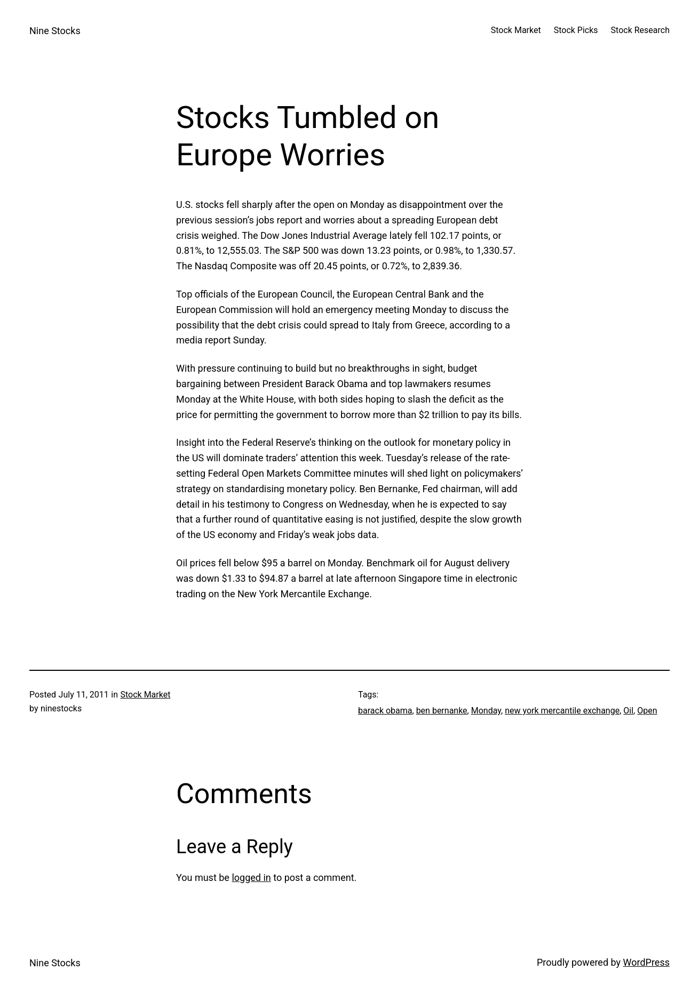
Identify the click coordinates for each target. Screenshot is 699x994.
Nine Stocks (55, 30)
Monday (486, 711)
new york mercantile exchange (562, 711)
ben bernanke (441, 711)
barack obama (385, 711)
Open (647, 711)
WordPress (646, 962)
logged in (251, 877)
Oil (628, 711)
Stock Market (145, 695)
